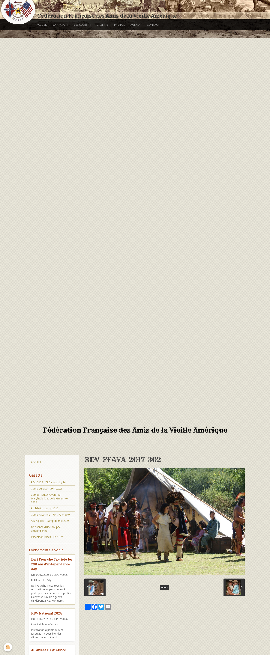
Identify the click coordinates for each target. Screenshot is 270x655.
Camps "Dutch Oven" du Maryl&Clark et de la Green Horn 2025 (50, 498)
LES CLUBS (81, 24)
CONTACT (153, 24)
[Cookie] (8, 647)
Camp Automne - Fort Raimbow (50, 514)
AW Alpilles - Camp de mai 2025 (50, 521)
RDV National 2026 (46, 613)
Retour (164, 587)
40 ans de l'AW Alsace (48, 650)
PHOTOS (119, 24)
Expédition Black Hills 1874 (47, 537)
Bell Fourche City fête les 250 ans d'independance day (51, 564)
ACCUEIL (42, 24)
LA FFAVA (59, 24)
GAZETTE (102, 24)
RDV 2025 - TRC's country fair (49, 482)
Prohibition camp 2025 (44, 508)
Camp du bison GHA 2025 (46, 488)
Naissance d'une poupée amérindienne (46, 528)
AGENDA (135, 24)
